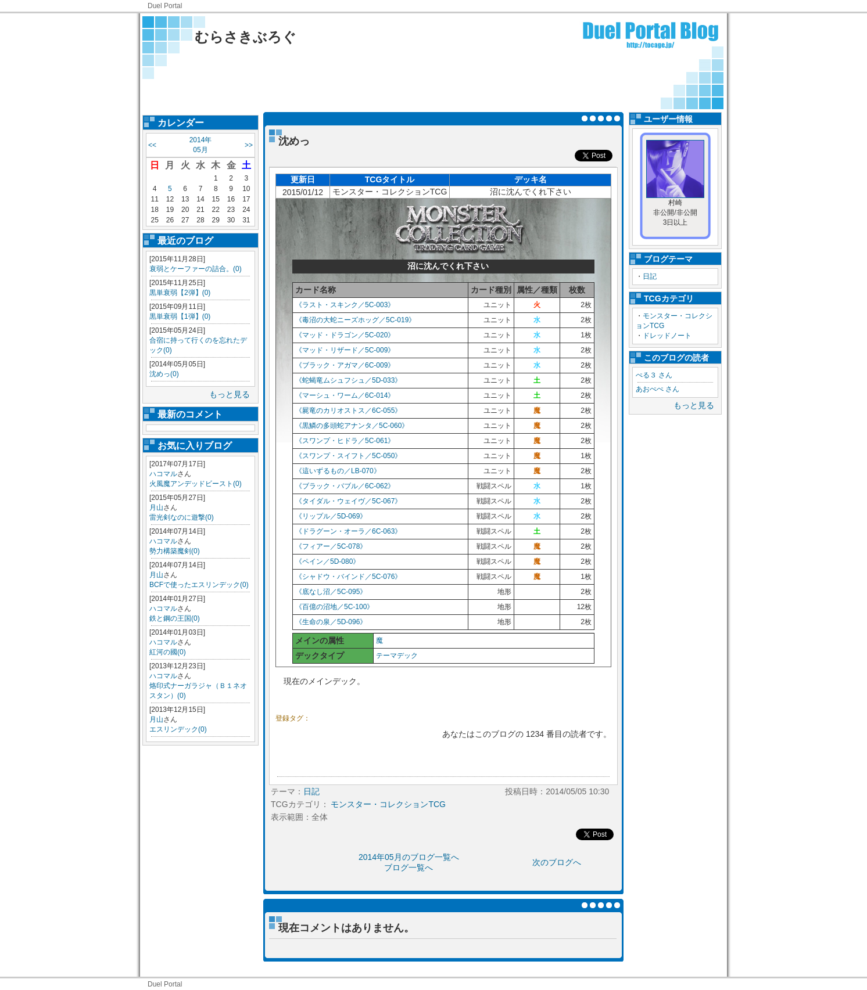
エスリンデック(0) (178, 729)
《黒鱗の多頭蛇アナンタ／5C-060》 (352, 426)
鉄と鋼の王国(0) (174, 618)
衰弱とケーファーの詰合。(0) (195, 269)
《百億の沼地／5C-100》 (334, 607)
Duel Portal (165, 6)
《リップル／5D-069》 (331, 516)
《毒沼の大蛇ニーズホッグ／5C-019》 (355, 320)
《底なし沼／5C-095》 (331, 592)
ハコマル (163, 474)
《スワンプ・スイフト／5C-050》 (348, 456)
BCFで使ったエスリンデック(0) (199, 585)
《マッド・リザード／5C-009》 (345, 350)
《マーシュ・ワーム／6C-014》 (345, 395)
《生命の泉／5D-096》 (331, 622)
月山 (156, 507)
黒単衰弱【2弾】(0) (179, 293)
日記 (650, 276)
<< (152, 145)
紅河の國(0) (167, 652)
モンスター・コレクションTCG (388, 804)
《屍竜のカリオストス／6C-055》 (348, 410)
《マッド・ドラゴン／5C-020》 (345, 335)
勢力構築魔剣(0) (174, 551)
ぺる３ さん (654, 375)
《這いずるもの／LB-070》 (338, 471)
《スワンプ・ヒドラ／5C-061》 (345, 441)
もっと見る (229, 394)
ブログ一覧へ (408, 867)
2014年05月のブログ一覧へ (409, 857)
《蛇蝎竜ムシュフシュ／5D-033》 (348, 380)
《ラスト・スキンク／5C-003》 (345, 305)
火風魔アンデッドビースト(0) (195, 484)
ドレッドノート (667, 336)
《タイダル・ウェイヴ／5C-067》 (348, 501)
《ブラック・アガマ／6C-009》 (345, 365)
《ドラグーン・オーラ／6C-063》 (348, 531)
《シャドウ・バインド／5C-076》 (348, 577)
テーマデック (397, 655)
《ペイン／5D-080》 (327, 561)
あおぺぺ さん (657, 389)
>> (249, 145)
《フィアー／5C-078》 (331, 546)
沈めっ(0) (164, 374)
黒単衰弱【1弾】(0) (179, 316)
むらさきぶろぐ (245, 37)
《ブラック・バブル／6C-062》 (345, 486)
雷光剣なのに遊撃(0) (181, 517)
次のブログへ (556, 862)
